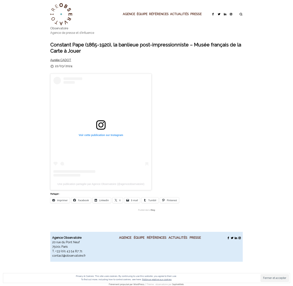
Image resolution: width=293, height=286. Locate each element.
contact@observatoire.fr (69, 255)
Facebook (213, 14)
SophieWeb (178, 284)
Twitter (219, 14)
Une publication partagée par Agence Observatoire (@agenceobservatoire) (101, 184)
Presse (196, 14)
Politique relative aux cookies (157, 279)
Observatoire (59, 28)
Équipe (142, 14)
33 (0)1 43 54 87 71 (69, 251)
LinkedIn (224, 14)
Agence (129, 14)
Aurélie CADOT (60, 60)
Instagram (230, 14)
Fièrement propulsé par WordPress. (127, 284)
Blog (153, 210)
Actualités (179, 14)
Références (159, 14)
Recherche (239, 14)
